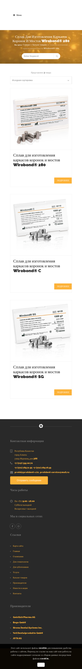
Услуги (16, 572)
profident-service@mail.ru (54, 472)
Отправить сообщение (29, 480)
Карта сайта (18, 546)
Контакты (17, 593)
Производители (19, 583)
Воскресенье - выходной (25, 509)
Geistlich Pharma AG (24, 617)
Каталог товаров (39, 45)
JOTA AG (17, 638)
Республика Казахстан (24, 451)
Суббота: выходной (23, 505)
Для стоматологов (20, 562)
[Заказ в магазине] (41, 80)
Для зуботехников (21, 567)
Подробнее (63, 180)
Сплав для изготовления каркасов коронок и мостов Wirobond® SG (36, 372)
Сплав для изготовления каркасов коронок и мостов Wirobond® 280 (36, 160)
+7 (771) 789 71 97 (23, 468)
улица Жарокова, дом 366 (26, 458)
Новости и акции (20, 588)
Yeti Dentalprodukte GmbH (28, 633)
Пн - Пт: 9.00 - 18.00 (25, 501)
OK (41, 665)
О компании (18, 556)
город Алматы (21, 455)
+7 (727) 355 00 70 (24, 463)
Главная (26, 45)
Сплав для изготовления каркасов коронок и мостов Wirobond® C (36, 266)
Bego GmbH (19, 622)
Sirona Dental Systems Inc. (27, 628)
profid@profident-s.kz (27, 472)
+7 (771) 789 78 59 (42, 468)
